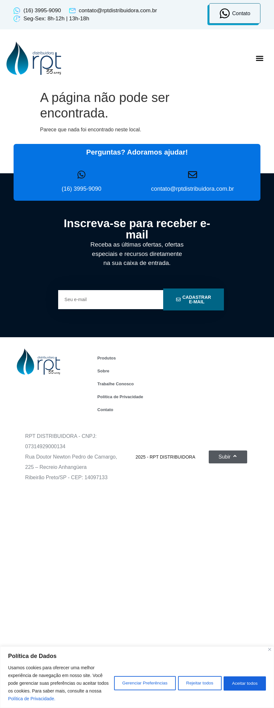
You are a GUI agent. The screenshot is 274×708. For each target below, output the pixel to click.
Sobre (103, 371)
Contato (105, 409)
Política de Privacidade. (66, 698)
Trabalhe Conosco (115, 383)
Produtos (106, 358)
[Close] (269, 649)
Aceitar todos (243, 683)
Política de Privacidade (120, 396)
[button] (260, 58)
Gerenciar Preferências (136, 683)
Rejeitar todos (195, 683)
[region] (137, 677)
